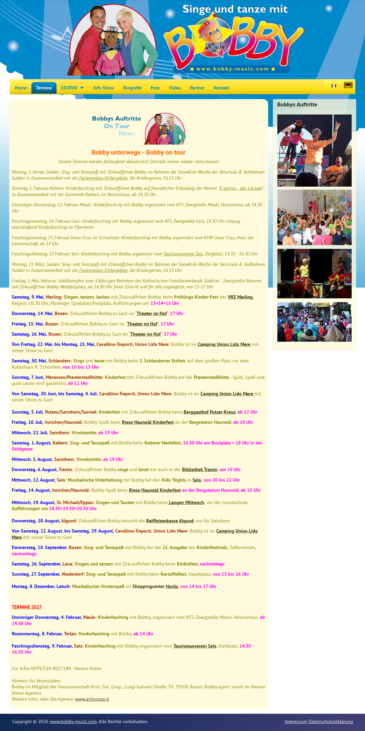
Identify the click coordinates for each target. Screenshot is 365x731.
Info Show (103, 88)
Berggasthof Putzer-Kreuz (209, 412)
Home (21, 88)
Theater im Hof (152, 313)
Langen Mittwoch (186, 502)
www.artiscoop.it (92, 699)
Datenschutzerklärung (330, 721)
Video (175, 88)
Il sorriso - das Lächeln (241, 188)
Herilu (172, 586)
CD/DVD (69, 88)
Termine (44, 88)
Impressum (296, 721)
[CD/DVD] (80, 87)
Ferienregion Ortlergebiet (102, 178)
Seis (197, 480)
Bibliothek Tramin (199, 469)
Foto (155, 88)
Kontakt (221, 88)
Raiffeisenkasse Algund (170, 521)
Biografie (132, 88)
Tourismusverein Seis (183, 254)
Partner (197, 88)
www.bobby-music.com (73, 721)
